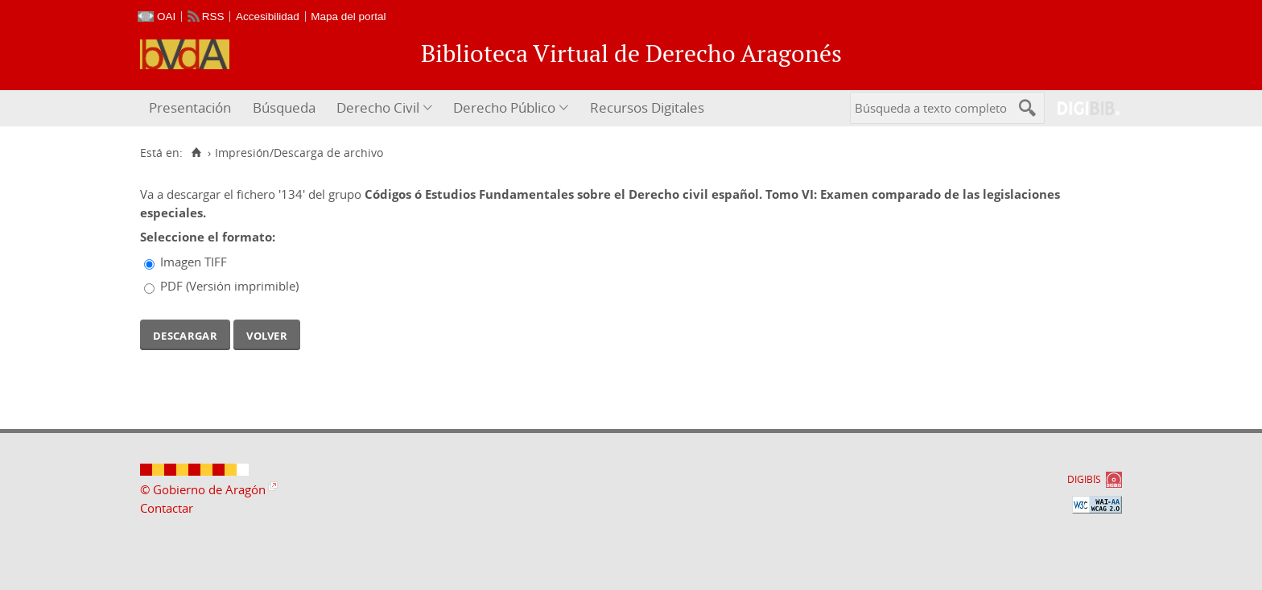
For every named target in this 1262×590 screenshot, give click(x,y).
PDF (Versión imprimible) (229, 286)
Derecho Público (504, 107)
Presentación (190, 107)
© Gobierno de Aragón (203, 489)
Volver (266, 334)
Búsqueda (284, 107)
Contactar (166, 508)
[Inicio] (196, 153)
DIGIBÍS (1084, 479)
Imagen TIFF (193, 262)
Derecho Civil (377, 107)
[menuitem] (191, 108)
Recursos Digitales (647, 107)
